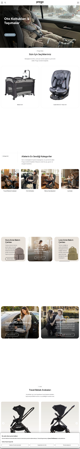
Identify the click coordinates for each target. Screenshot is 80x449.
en (78, 2)
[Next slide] (77, 423)
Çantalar (70, 191)
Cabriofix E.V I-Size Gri (60, 104)
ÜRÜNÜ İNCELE (11, 258)
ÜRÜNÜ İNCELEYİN (67, 334)
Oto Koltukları (30, 191)
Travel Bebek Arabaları (10, 191)
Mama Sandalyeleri (50, 191)
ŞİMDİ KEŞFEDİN (10, 34)
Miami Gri (20, 104)
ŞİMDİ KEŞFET (40, 257)
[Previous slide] (3, 423)
